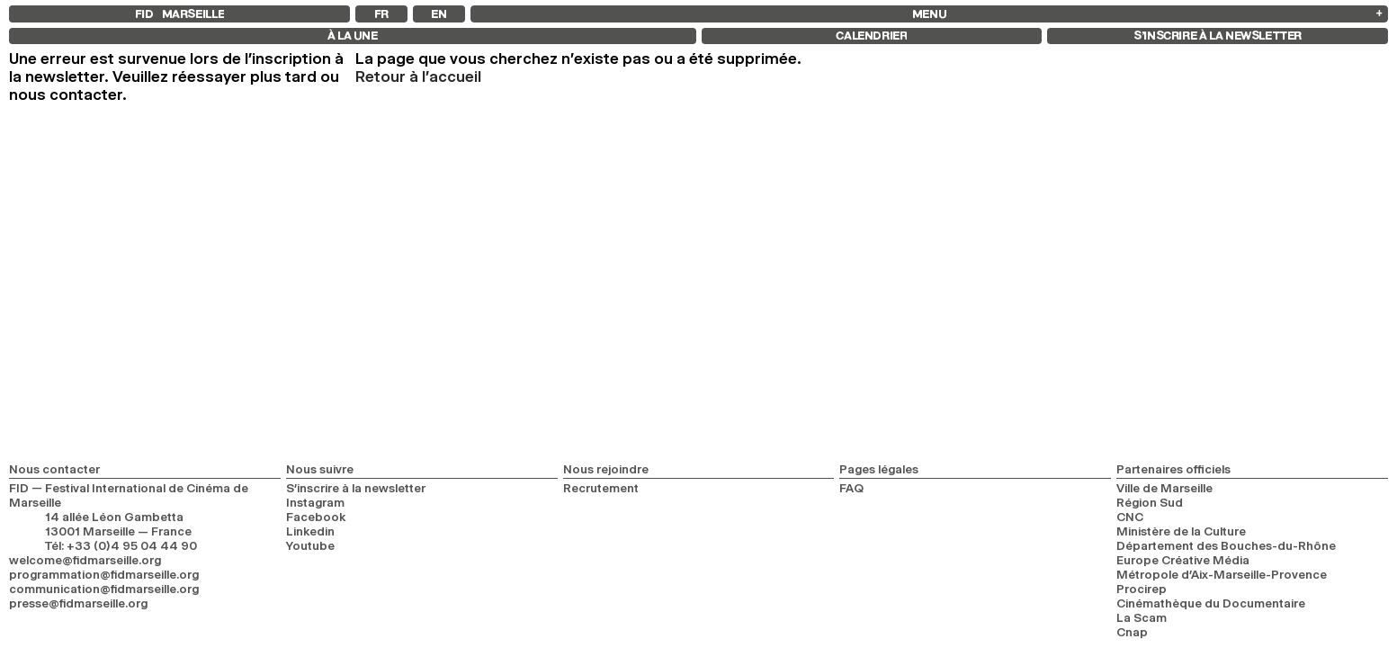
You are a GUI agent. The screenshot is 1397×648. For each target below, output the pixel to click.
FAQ (851, 488)
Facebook (316, 516)
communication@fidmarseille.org (104, 588)
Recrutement (601, 488)
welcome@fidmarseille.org (85, 560)
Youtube (310, 545)
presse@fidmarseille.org (78, 603)
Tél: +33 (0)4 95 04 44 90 (121, 545)
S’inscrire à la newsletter (355, 488)
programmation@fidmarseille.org (104, 574)
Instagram (315, 502)
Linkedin (310, 531)
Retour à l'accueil (418, 77)
